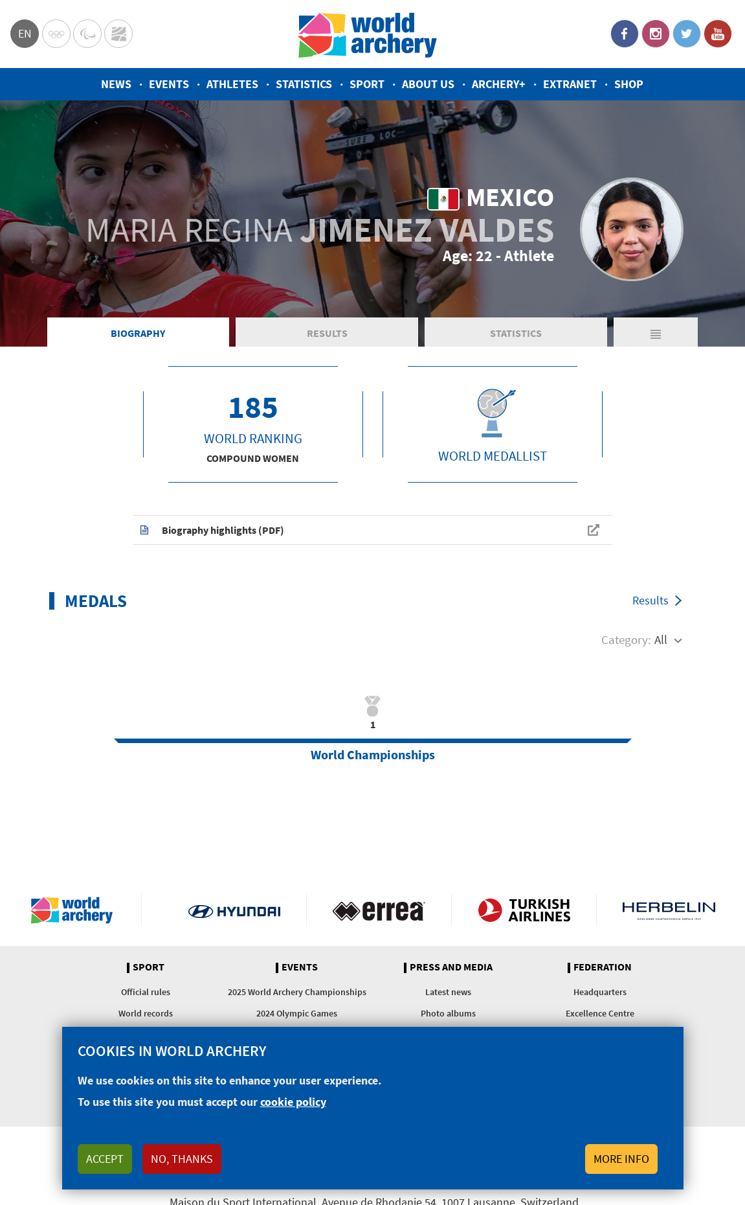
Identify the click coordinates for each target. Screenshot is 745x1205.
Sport (367, 83)
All (660, 639)
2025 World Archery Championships (297, 992)
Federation (602, 967)
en (25, 33)
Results (327, 333)
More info (621, 1158)
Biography (138, 333)
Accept (105, 1158)
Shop (628, 83)
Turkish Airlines (524, 910)
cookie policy (293, 1101)
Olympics (56, 33)
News (116, 83)
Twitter (687, 33)
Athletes (232, 83)
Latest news (448, 992)
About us (428, 83)
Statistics (304, 83)
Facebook (624, 33)
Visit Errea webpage (379, 910)
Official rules (145, 992)
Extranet (570, 83)
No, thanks (182, 1158)
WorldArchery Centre (118, 33)
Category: (626, 639)
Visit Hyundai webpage (234, 910)
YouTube (718, 33)
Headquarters (600, 992)
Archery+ (499, 83)
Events (169, 83)
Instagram (655, 33)
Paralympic (87, 33)
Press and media (451, 967)
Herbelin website (669, 910)
